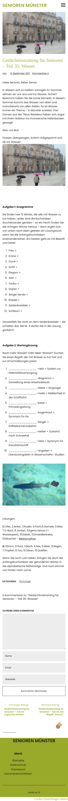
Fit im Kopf (25, 581)
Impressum (18, 769)
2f (39, 792)
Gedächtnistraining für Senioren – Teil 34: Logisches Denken (17, 709)
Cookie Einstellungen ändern (51, 798)
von (5, 73)
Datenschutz (18, 765)
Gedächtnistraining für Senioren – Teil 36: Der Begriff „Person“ (51, 709)
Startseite (18, 760)
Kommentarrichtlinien (18, 774)
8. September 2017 (20, 73)
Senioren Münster (25, 5)
